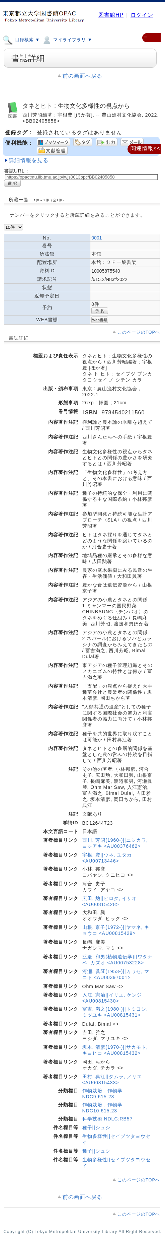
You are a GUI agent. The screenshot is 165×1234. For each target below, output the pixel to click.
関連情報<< (145, 148)
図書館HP (110, 15)
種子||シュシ (96, 1127)
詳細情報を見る (29, 160)
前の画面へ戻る (82, 76)
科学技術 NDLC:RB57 (107, 1118)
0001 (96, 238)
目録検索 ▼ (21, 39)
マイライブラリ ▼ (67, 39)
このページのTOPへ (138, 332)
